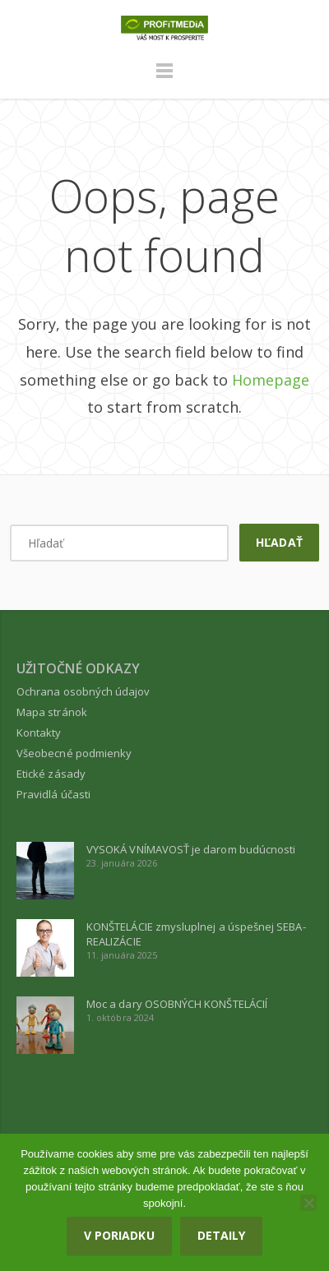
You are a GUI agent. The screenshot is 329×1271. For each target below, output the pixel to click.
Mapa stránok (51, 712)
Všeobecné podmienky (74, 753)
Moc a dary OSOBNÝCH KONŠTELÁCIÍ (176, 1003)
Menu (164, 78)
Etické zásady (51, 773)
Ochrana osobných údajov (83, 691)
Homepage (270, 380)
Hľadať (279, 542)
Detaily (221, 1235)
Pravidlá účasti (53, 794)
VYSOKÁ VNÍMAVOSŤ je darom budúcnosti (190, 849)
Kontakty (39, 732)
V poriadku (119, 1235)
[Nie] (308, 1203)
